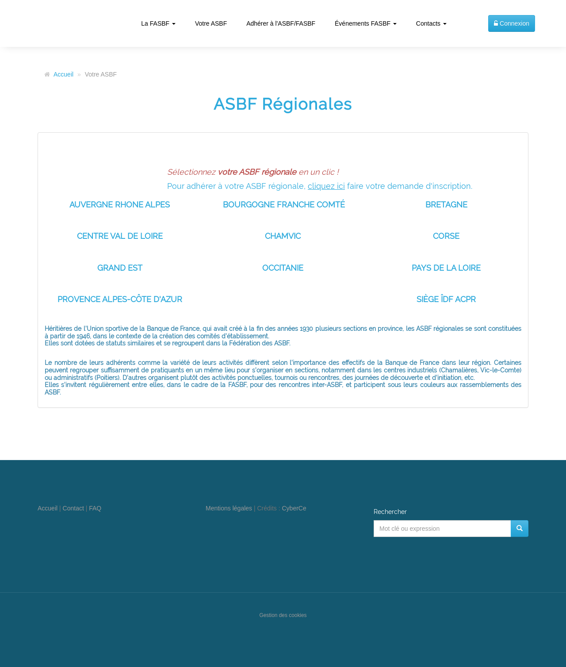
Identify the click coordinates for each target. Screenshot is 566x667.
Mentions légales (229, 508)
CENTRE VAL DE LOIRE (120, 236)
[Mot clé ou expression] (442, 528)
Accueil (63, 74)
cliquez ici (326, 186)
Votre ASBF (211, 23)
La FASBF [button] (158, 23)
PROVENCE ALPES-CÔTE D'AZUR (119, 299)
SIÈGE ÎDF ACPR (446, 299)
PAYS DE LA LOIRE (446, 267)
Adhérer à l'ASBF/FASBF (280, 23)
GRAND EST (119, 267)
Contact (73, 508)
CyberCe (294, 508)
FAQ (95, 508)
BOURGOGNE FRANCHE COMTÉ (284, 204)
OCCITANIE (282, 267)
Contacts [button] (431, 23)
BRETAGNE (446, 204)
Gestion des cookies (282, 615)
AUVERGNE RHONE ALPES (119, 204)
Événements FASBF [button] (366, 23)
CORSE (446, 236)
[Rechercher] (519, 528)
